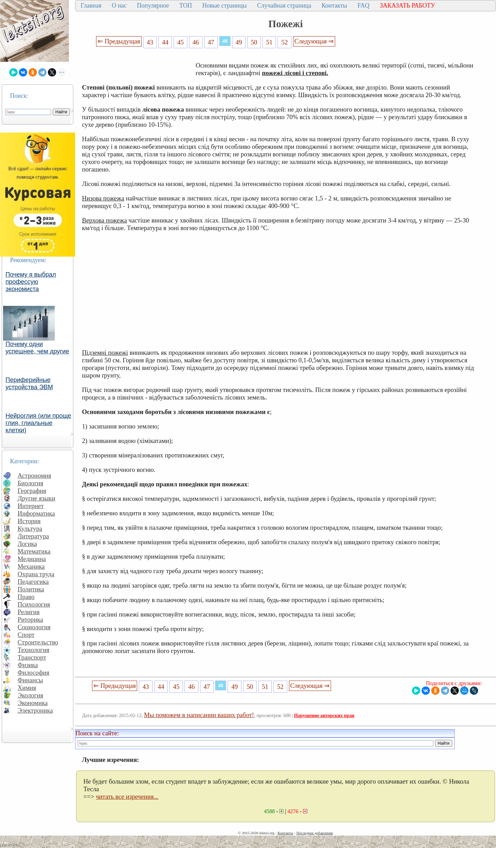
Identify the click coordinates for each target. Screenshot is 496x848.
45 (180, 42)
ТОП (185, 5)
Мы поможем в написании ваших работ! (199, 714)
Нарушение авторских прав (324, 715)
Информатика (36, 513)
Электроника (35, 710)
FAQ (364, 5)
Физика (28, 665)
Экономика (33, 702)
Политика (31, 589)
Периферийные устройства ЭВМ (29, 383)
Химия (27, 687)
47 (211, 42)
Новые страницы (224, 5)
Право (26, 596)
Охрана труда (36, 574)
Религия (29, 612)
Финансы (30, 680)
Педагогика (33, 581)
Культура (30, 528)
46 (196, 42)
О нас (119, 5)
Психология (34, 604)
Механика (31, 566)
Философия (33, 672)
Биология (30, 483)
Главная (91, 5)
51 (269, 42)
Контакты (334, 5)
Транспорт (32, 657)
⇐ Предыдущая (118, 41)
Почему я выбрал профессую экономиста (31, 281)
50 (254, 42)
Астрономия (34, 475)
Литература (33, 536)
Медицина (32, 558)
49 (239, 42)
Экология (30, 695)
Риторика (30, 619)
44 (165, 42)
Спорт (26, 634)
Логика (27, 543)
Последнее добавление (314, 833)
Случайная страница (284, 5)
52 (284, 42)
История (29, 521)
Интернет (31, 505)
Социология (34, 627)
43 (150, 42)
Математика (34, 551)
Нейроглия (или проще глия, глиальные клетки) (38, 423)
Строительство (38, 642)
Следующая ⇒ (314, 41)
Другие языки (36, 498)
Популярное (153, 5)
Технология (33, 649)
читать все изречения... (127, 796)
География (32, 490)
